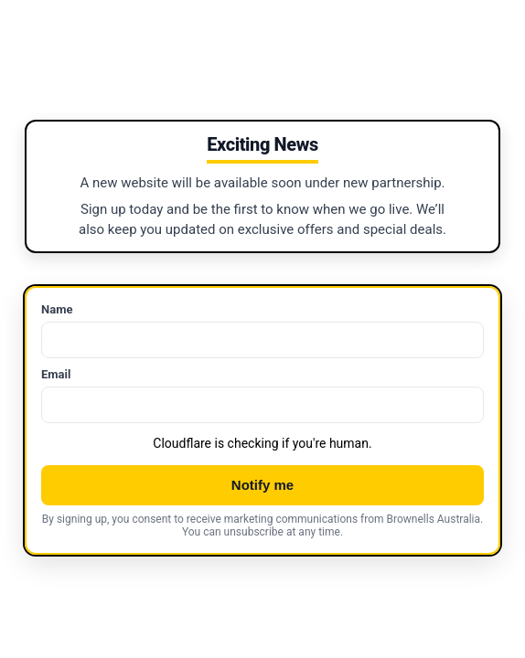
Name (56, 309)
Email (55, 374)
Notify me (262, 485)
